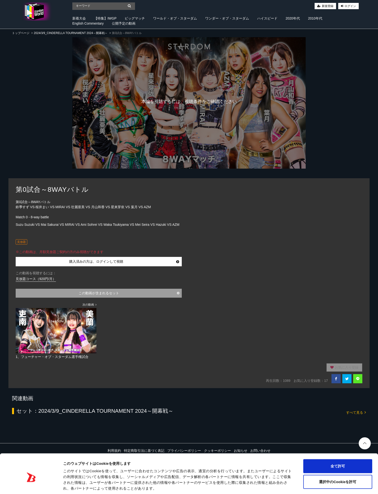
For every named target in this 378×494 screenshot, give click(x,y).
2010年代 (315, 18)
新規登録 (327, 6)
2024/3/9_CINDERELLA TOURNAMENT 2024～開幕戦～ (70, 33)
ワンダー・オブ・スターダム (227, 18)
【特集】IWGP (105, 18)
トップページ (20, 33)
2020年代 (293, 18)
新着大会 (79, 18)
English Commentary (88, 23)
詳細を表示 (232, 484)
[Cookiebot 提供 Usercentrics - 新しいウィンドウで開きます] (31, 484)
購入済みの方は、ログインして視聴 (124, 261)
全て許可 (338, 447)
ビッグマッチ (135, 18)
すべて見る (356, 412)
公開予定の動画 (123, 23)
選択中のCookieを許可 (337, 462)
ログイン (350, 6)
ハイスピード (267, 18)
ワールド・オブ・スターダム (175, 18)
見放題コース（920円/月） (36, 279)
